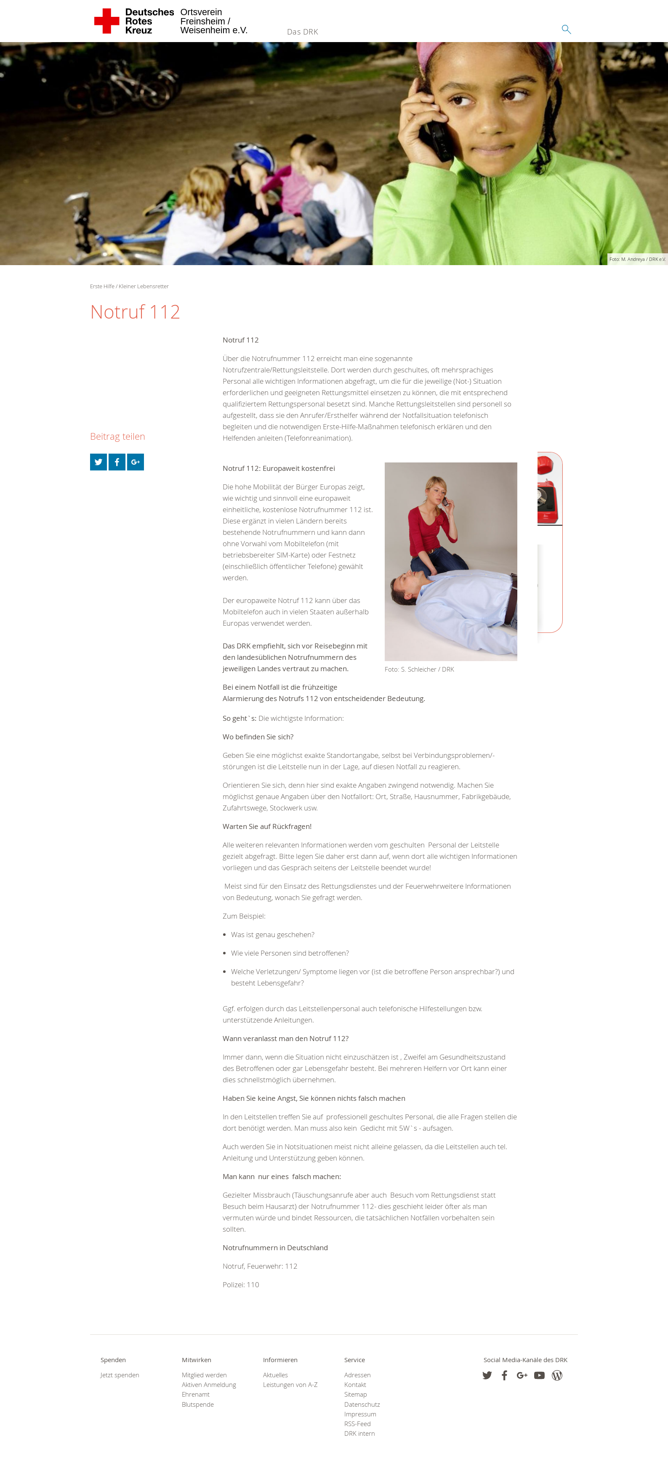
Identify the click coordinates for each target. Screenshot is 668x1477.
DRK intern (359, 1433)
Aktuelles (275, 1375)
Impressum (360, 1414)
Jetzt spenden (120, 1375)
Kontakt (355, 1385)
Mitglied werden (204, 1375)
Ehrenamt (196, 1394)
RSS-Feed (357, 1424)
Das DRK (302, 32)
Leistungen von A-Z (290, 1385)
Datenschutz (362, 1404)
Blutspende (198, 1404)
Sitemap (355, 1394)
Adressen (357, 1375)
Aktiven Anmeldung (209, 1385)
